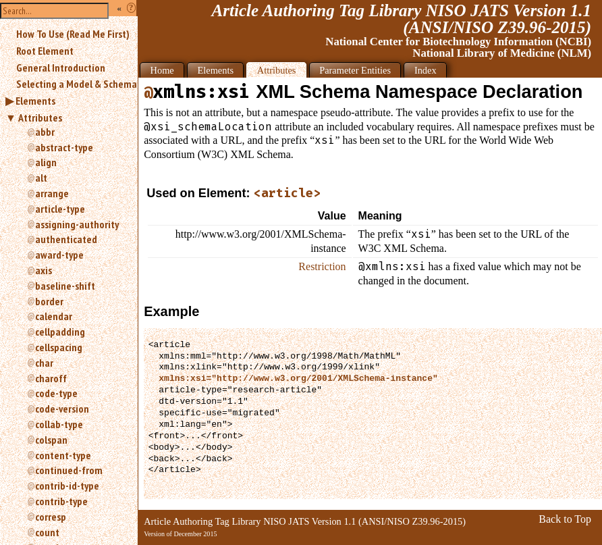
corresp (50, 516)
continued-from (69, 470)
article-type (60, 208)
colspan (51, 439)
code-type (56, 393)
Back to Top (565, 519)
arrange (52, 193)
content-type (63, 455)
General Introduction (60, 67)
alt (41, 177)
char (44, 362)
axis (43, 270)
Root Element (45, 50)
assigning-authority (77, 224)
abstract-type (64, 147)
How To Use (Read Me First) (73, 34)
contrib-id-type (67, 485)
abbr (45, 131)
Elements (35, 100)
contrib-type (61, 501)
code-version (62, 408)
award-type (59, 254)
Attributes (40, 117)
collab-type (59, 424)
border (49, 301)
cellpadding (60, 331)
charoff (51, 378)
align (46, 162)
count (47, 532)
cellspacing (58, 347)
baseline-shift (65, 285)
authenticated (66, 239)
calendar (53, 316)
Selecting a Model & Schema (76, 83)
